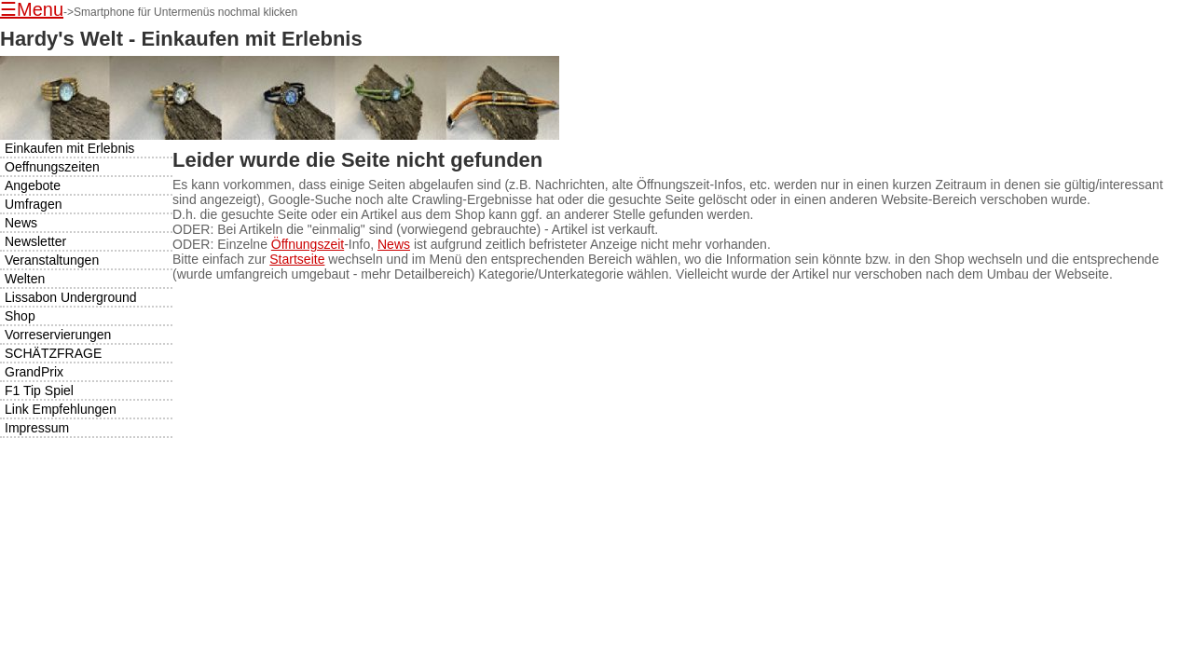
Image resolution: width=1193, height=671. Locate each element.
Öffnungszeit (307, 244)
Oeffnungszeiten (52, 166)
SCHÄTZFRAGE (53, 353)
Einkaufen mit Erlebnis (69, 148)
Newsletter (35, 241)
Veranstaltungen (52, 260)
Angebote (33, 185)
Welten (25, 278)
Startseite (296, 259)
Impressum (37, 427)
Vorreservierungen (58, 334)
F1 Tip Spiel (39, 390)
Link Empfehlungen (61, 409)
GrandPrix (34, 371)
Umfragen (33, 204)
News (393, 244)
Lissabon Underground (71, 297)
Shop (20, 315)
